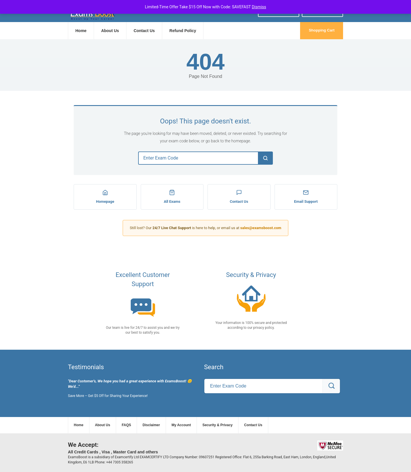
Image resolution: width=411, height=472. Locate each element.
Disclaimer (151, 425)
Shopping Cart (321, 30)
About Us (110, 30)
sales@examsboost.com (260, 228)
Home (81, 30)
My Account (181, 425)
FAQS (126, 425)
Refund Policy (182, 30)
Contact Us (144, 30)
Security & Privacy (217, 425)
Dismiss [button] (259, 7)
